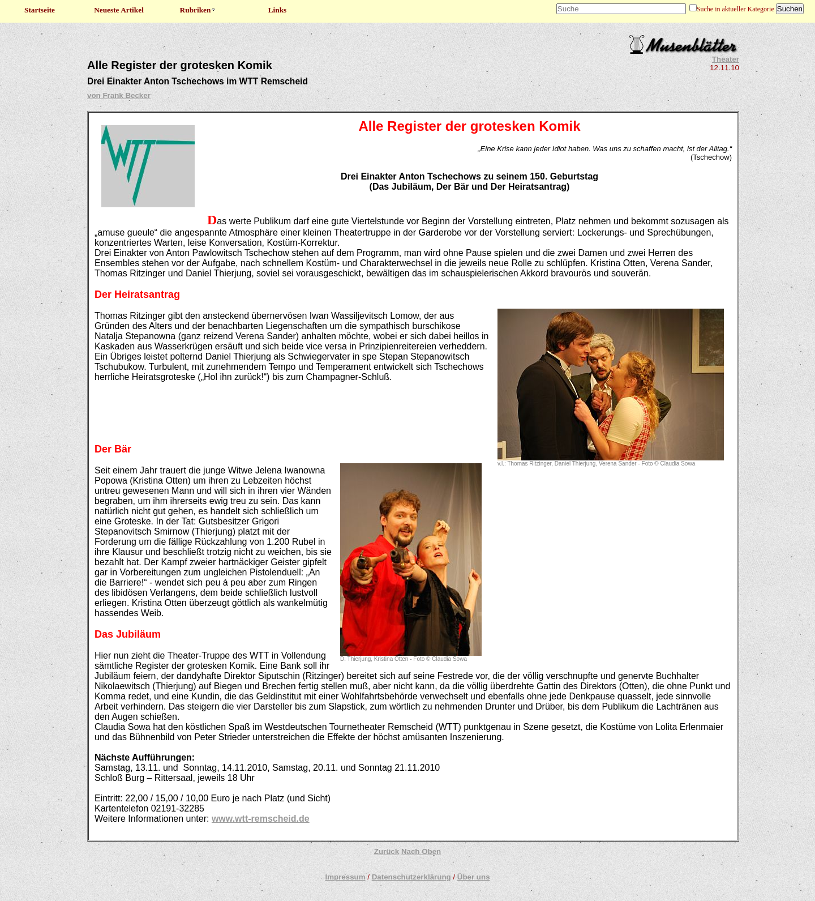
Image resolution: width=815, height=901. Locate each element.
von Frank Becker (119, 95)
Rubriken (198, 10)
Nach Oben (421, 851)
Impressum (345, 877)
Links (277, 10)
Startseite (39, 10)
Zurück (386, 851)
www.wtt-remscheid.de (261, 818)
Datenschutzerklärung (411, 877)
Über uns (473, 877)
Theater (725, 59)
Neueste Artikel (119, 10)
